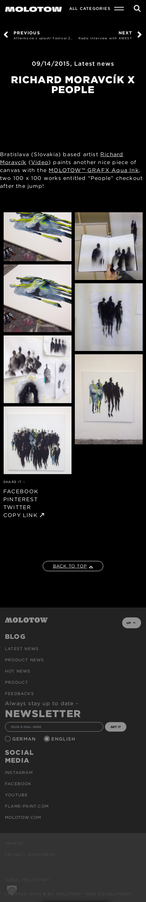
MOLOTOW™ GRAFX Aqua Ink (94, 170)
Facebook (18, 783)
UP (130, 623)
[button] (12, 890)
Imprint (14, 843)
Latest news (94, 63)
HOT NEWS (18, 671)
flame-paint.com (27, 806)
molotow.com (23, 817)
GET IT (116, 727)
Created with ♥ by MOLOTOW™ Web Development (69, 893)
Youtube (16, 794)
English (64, 739)
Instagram (19, 772)
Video (39, 162)
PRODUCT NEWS (24, 659)
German (24, 739)
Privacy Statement (30, 854)
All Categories (90, 8)
